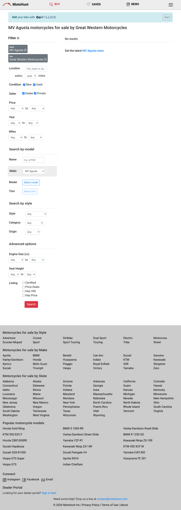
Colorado (159, 381)
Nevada (128, 398)
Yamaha (128, 368)
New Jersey (10, 402)
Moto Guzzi (40, 364)
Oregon (37, 406)
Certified (30, 282)
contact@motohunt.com (112, 499)
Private (41, 93)
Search (31, 304)
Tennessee (39, 411)
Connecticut (10, 385)
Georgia (98, 385)
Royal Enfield (101, 364)
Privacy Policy (91, 505)
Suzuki (7, 368)
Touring (98, 342)
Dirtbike (68, 338)
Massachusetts (102, 394)
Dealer (29, 93)
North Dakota (131, 402)
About (124, 505)
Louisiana (9, 394)
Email (49, 479)
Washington (10, 415)
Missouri (38, 398)
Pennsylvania (71, 406)
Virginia (158, 411)
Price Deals (32, 287)
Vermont (128, 411)
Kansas (128, 390)
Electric (128, 338)
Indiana (67, 390)
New (29, 84)
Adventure (9, 338)
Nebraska (99, 398)
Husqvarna (70, 359)
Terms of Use (109, 505)
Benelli (67, 355)
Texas (66, 411)
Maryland (69, 394)
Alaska (37, 381)
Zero (156, 368)
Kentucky (159, 390)
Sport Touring (71, 342)
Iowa (96, 390)
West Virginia (41, 415)
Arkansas (99, 381)
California (129, 381)
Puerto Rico (100, 406)
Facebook (33, 479)
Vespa (67, 368)
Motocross (160, 338)
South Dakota (11, 411)
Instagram (13, 479)
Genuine (158, 355)
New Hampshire (163, 398)
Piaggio (67, 364)
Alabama (8, 381)
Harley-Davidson (13, 359)
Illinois (37, 390)
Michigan (129, 394)
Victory (97, 368)
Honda (37, 359)
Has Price (31, 295)
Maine (37, 394)
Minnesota (160, 394)
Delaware (39, 385)
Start (167, 17)
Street (157, 342)
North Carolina (102, 402)
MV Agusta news (93, 50)
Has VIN (30, 291)
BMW (36, 355)
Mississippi (10, 398)
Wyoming (99, 415)
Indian (97, 359)
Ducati (127, 355)
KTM (126, 359)
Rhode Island (131, 406)
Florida (67, 385)
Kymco (7, 364)
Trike (126, 342)
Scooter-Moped (12, 342)
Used (39, 84)
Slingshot (159, 364)
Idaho (6, 390)
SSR (126, 364)
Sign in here (49, 493)
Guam (127, 385)
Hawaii (157, 385)
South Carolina (162, 406)
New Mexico (40, 402)
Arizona (67, 381)
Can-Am (98, 355)
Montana (68, 398)
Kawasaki (159, 359)
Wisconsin (69, 415)
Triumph (38, 368)
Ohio (156, 402)
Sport (36, 342)
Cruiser (37, 338)
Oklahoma (9, 406)
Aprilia (7, 355)
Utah (96, 411)
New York (69, 402)
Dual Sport (99, 338)
